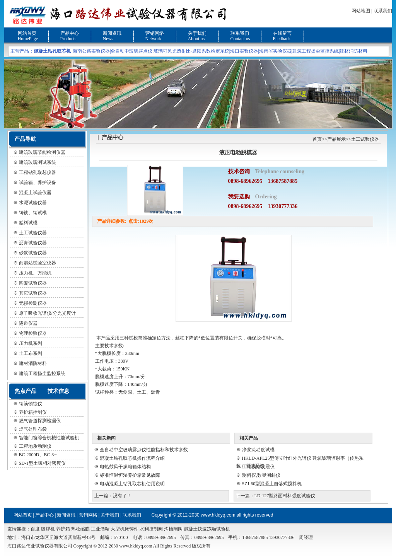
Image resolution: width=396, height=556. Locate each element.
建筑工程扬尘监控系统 (315, 51)
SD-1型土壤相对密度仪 (42, 463)
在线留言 (282, 33)
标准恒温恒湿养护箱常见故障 (130, 475)
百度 (35, 529)
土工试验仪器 (365, 139)
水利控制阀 (151, 529)
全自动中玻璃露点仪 (131, 51)
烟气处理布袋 (33, 429)
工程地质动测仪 (35, 446)
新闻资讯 (112, 33)
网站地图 (361, 11)
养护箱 (63, 529)
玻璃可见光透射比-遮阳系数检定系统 (191, 51)
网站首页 (27, 33)
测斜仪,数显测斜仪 (261, 475)
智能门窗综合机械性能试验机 (49, 437)
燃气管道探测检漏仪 (40, 420)
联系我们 (383, 11)
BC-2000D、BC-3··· (38, 454)
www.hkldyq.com (218, 515)
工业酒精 (100, 529)
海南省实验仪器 (275, 51)
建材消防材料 (353, 51)
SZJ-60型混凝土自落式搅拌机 (272, 483)
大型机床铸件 (124, 529)
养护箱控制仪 (33, 412)
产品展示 (336, 139)
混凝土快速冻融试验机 (207, 529)
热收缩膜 (80, 529)
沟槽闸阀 (173, 529)
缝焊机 (48, 529)
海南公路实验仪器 (91, 51)
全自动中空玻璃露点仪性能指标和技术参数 (144, 449)
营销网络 (154, 33)
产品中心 (69, 33)
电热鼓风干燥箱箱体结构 (125, 466)
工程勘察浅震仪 (258, 466)
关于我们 (197, 33)
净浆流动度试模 (258, 449)
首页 (317, 139)
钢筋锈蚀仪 (30, 403)
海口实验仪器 (244, 51)
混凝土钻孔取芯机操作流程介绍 (132, 458)
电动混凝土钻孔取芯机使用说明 (132, 483)
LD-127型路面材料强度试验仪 (285, 495)
